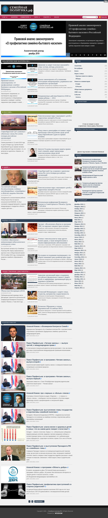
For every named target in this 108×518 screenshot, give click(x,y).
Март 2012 (78, 270)
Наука (37, 17)
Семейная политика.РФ (55, 511)
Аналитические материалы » (16, 61)
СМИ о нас (78, 92)
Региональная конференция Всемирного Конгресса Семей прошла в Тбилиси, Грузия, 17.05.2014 (54, 204)
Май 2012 (77, 266)
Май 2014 (77, 220)
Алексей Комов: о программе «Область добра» (46, 467)
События (47, 17)
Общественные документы (83, 89)
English (56, 17)
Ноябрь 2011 (79, 277)
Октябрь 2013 (79, 233)
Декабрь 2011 (79, 274)
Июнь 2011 (78, 283)
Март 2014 (78, 222)
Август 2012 (78, 259)
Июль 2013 (78, 239)
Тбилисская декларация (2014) (13, 291)
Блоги (76, 71)
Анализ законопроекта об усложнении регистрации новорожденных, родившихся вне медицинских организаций (55, 81)
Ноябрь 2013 (79, 230)
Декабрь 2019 (79, 204)
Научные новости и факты (84, 76)
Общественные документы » (16, 271)
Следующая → (39, 501)
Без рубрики (79, 68)
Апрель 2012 (79, 268)
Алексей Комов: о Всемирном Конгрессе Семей (46, 326)
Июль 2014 (78, 217)
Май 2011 (77, 285)
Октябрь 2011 (79, 279)
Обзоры (78, 78)
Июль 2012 (78, 261)
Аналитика (14, 17)
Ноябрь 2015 (79, 209)
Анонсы (78, 97)
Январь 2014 (79, 226)
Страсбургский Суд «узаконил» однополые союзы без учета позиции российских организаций (13, 135)
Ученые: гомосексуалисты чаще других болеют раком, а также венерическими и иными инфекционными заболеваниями (53, 241)
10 (105, 55)
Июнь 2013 (78, 241)
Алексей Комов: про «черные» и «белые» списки (47, 393)
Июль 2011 (78, 281)
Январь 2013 (79, 252)
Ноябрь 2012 (79, 255)
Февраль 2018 (79, 206)
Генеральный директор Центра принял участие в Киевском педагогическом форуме (92, 185)
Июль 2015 (78, 211)
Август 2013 (78, 237)
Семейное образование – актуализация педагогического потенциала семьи (13, 242)
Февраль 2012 (79, 272)
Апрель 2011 (79, 288)
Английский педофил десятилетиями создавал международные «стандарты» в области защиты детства (13, 190)
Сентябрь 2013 (79, 235)
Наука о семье (79, 73)
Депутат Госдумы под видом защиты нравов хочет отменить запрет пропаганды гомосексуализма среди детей (54, 151)
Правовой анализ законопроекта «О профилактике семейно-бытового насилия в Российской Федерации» (13, 85)
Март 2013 (78, 248)
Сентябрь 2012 (79, 257)
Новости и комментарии (82, 81)
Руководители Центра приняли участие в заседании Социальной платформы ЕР (93, 192)
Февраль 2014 (79, 224)
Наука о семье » (9, 220)
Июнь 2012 (78, 263)
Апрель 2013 (79, 246)
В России (79, 86)
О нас (5, 17)
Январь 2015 (79, 215)
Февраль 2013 (79, 250)
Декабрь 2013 (79, 228)
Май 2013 (77, 244)
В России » (7, 112)
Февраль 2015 (79, 213)
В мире (78, 84)
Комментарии (26, 17)
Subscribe (104, 17)
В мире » (6, 167)
